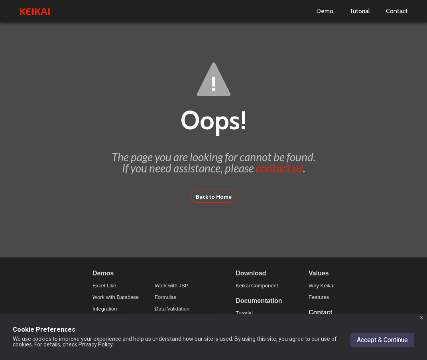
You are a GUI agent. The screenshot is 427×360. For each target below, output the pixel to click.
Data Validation (172, 309)
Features (319, 297)
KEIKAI (34, 11)
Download (251, 273)
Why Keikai (322, 286)
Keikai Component (257, 286)
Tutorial (359, 11)
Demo (324, 11)
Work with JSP (171, 286)
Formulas (165, 297)
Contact (397, 11)
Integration (104, 309)
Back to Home (214, 196)
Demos (103, 273)
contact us (279, 168)
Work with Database (115, 297)
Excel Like (104, 286)
